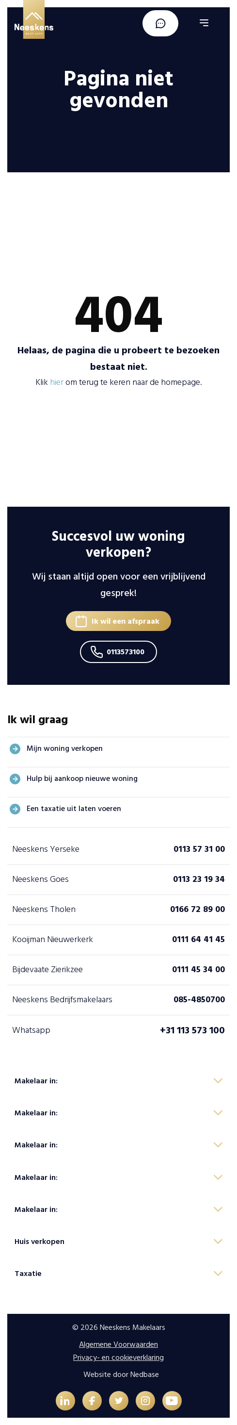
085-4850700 (199, 1000)
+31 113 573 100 (192, 1030)
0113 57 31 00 (199, 849)
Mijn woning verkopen (65, 748)
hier (56, 382)
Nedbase (144, 1374)
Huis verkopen (39, 1241)
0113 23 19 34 (199, 879)
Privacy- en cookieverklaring (118, 1357)
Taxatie (28, 1273)
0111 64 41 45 (198, 939)
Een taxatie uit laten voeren (74, 808)
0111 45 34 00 (198, 969)
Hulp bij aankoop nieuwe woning (82, 778)
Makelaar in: (36, 1081)
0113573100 (125, 652)
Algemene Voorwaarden (118, 1344)
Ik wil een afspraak (125, 621)
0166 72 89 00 (197, 909)
